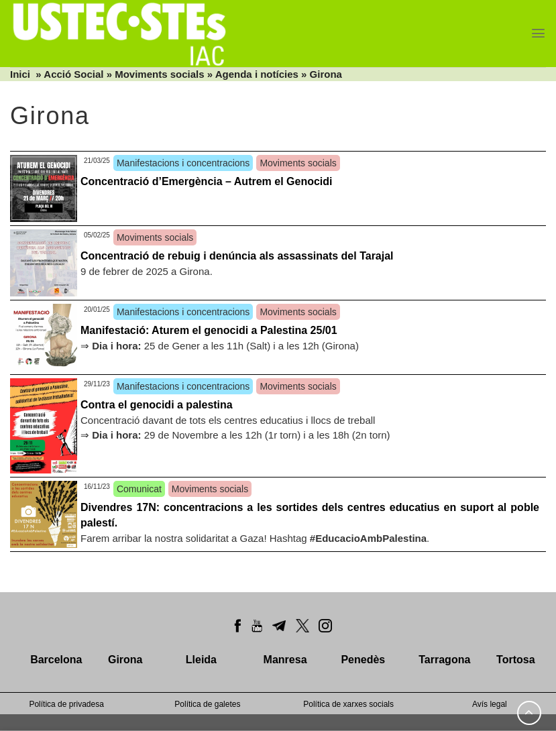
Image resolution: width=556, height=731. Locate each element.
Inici (20, 74)
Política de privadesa (66, 704)
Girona (326, 74)
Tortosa (515, 659)
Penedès (363, 659)
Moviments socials (159, 74)
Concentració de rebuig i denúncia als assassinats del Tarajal (237, 256)
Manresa (285, 659)
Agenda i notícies (256, 74)
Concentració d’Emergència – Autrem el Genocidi (206, 181)
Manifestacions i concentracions (183, 163)
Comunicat (139, 489)
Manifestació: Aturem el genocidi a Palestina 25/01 (208, 330)
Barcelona (56, 659)
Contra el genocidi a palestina (156, 404)
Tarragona (444, 659)
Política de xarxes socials (348, 704)
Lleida (201, 659)
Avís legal (489, 704)
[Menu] (538, 33)
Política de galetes (207, 704)
